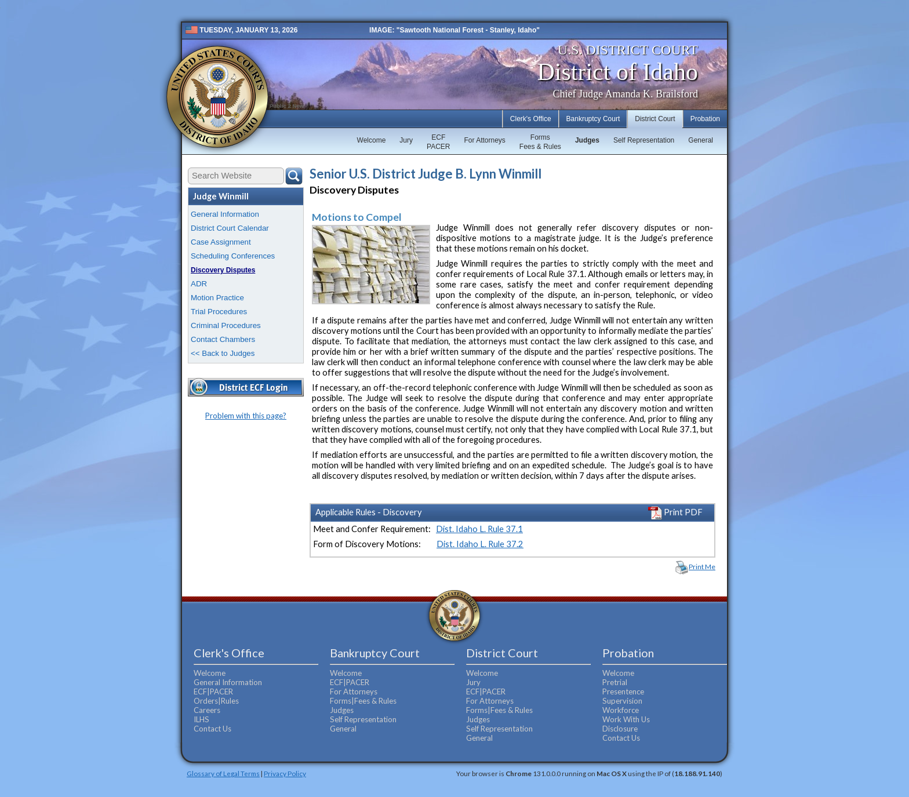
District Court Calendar (230, 228)
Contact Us (212, 728)
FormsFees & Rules (540, 142)
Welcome (371, 140)
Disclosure (620, 728)
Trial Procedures (219, 311)
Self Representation (643, 140)
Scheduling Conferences (233, 256)
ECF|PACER (213, 691)
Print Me (702, 566)
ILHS (201, 719)
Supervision (622, 700)
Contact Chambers (223, 339)
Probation (705, 119)
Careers (207, 710)
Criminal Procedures (226, 325)
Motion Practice (217, 297)
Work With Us (626, 719)
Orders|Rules (216, 700)
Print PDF (675, 512)
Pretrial (614, 682)
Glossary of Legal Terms (223, 773)
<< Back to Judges (222, 353)
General (700, 140)
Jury (406, 140)
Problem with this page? (245, 415)
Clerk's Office (530, 119)
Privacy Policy (285, 773)
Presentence (623, 691)
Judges (587, 140)
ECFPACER (438, 142)
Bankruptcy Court (593, 119)
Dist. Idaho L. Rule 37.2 (480, 544)
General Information (225, 214)
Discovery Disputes (223, 270)
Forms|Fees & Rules (363, 700)
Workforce (620, 710)
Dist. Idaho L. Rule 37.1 (479, 529)
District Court (655, 119)
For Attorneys (484, 140)
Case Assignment (221, 242)
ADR (199, 283)
